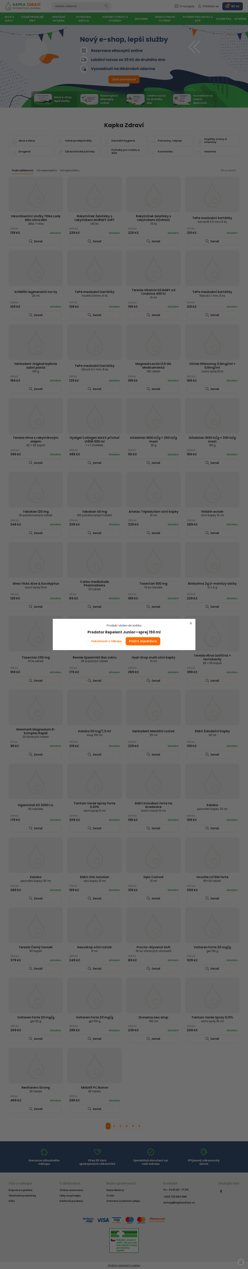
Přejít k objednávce (143, 641)
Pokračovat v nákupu (106, 641)
